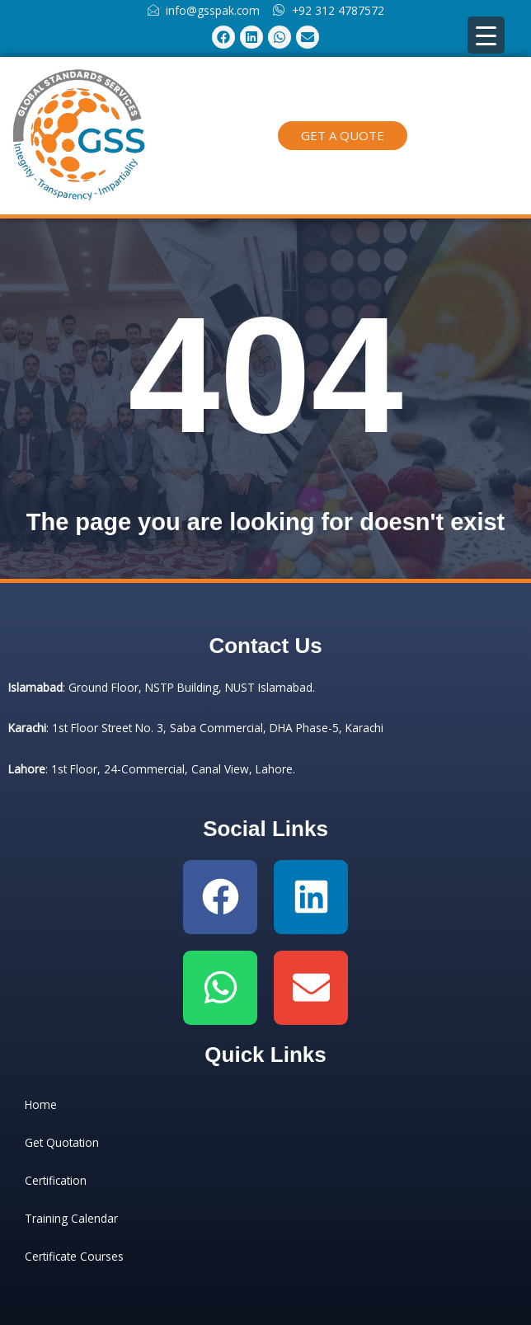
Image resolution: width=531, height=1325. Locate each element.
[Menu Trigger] (486, 35)
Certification (56, 1180)
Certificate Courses (74, 1256)
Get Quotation (62, 1142)
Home (41, 1104)
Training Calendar (71, 1218)
